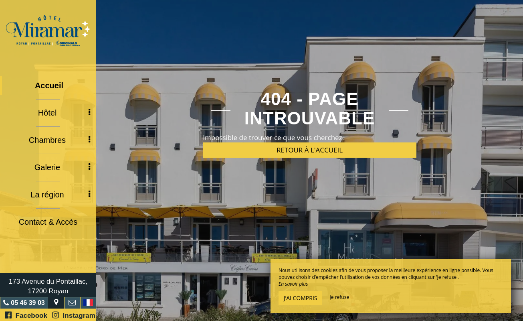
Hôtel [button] (64, 112)
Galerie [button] (62, 167)
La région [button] (60, 194)
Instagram (73, 315)
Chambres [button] (59, 140)
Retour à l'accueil (310, 149)
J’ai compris (300, 298)
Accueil (49, 85)
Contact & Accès (48, 221)
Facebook (26, 315)
